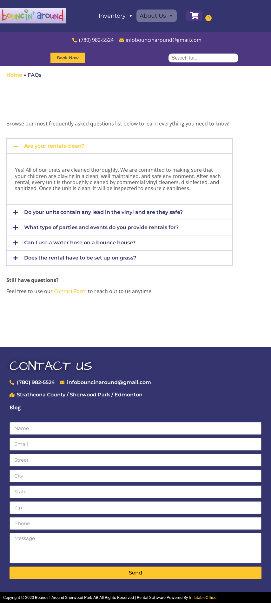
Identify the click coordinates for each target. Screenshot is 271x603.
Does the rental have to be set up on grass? (80, 258)
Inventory (122, 15)
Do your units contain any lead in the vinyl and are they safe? (103, 212)
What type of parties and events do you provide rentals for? (101, 227)
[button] (119, 146)
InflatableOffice (202, 597)
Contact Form (70, 291)
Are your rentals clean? (54, 146)
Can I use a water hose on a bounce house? (80, 243)
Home (14, 75)
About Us (163, 15)
